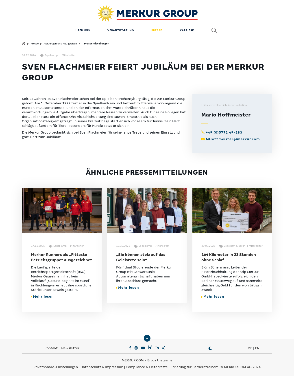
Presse (156, 30)
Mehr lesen (42, 296)
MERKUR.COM (133, 360)
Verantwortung (120, 30)
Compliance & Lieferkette (147, 367)
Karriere (187, 30)
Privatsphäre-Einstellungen (55, 367)
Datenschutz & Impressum (102, 367)
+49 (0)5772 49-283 (224, 132)
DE (250, 348)
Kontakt (51, 348)
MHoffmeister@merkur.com (233, 139)
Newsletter (70, 348)
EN (257, 348)
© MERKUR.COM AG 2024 (240, 367)
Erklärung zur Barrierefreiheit (194, 367)
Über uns (83, 30)
